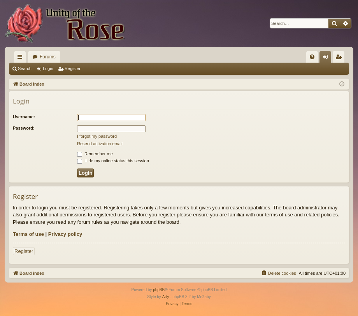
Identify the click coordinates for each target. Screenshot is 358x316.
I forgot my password (97, 136)
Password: (24, 128)
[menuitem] (312, 57)
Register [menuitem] (340, 58)
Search (25, 68)
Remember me (95, 153)
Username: (24, 116)
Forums (48, 57)
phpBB (159, 290)
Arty (165, 297)
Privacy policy (65, 234)
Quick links (21, 58)
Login (48, 68)
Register (73, 68)
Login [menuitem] (327, 58)
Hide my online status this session (113, 160)
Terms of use (28, 234)
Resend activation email (100, 143)
